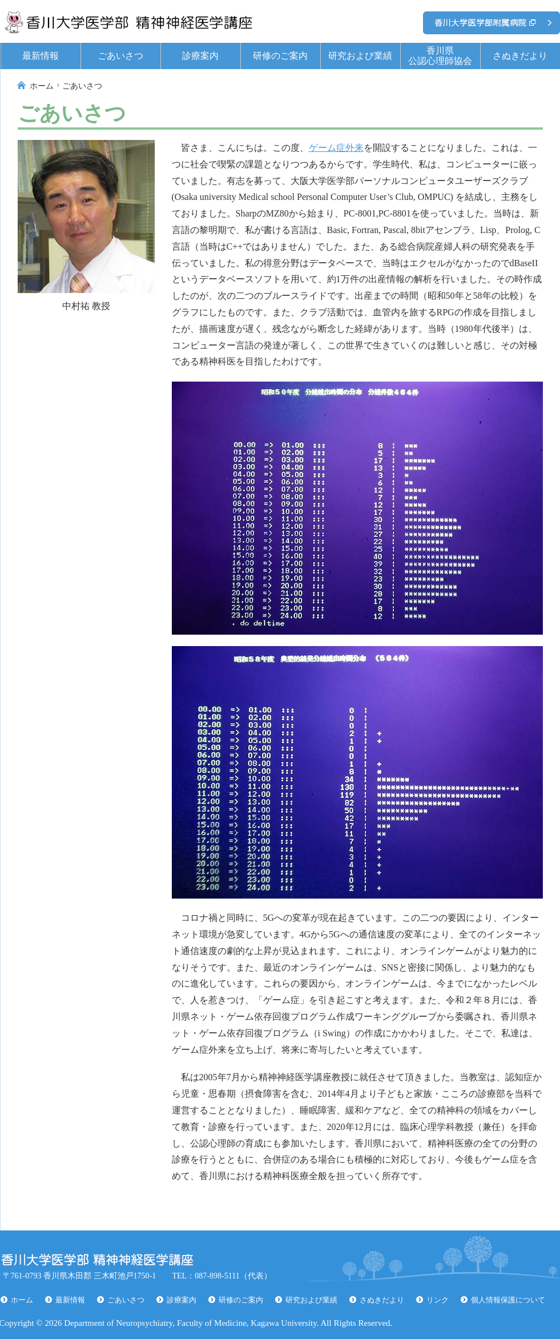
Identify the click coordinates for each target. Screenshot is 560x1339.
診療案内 (200, 56)
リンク (437, 1300)
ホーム (42, 85)
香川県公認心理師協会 (440, 56)
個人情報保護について (508, 1300)
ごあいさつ (120, 56)
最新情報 (40, 56)
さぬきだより (520, 56)
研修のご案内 (280, 56)
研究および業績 (360, 56)
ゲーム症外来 (336, 148)
